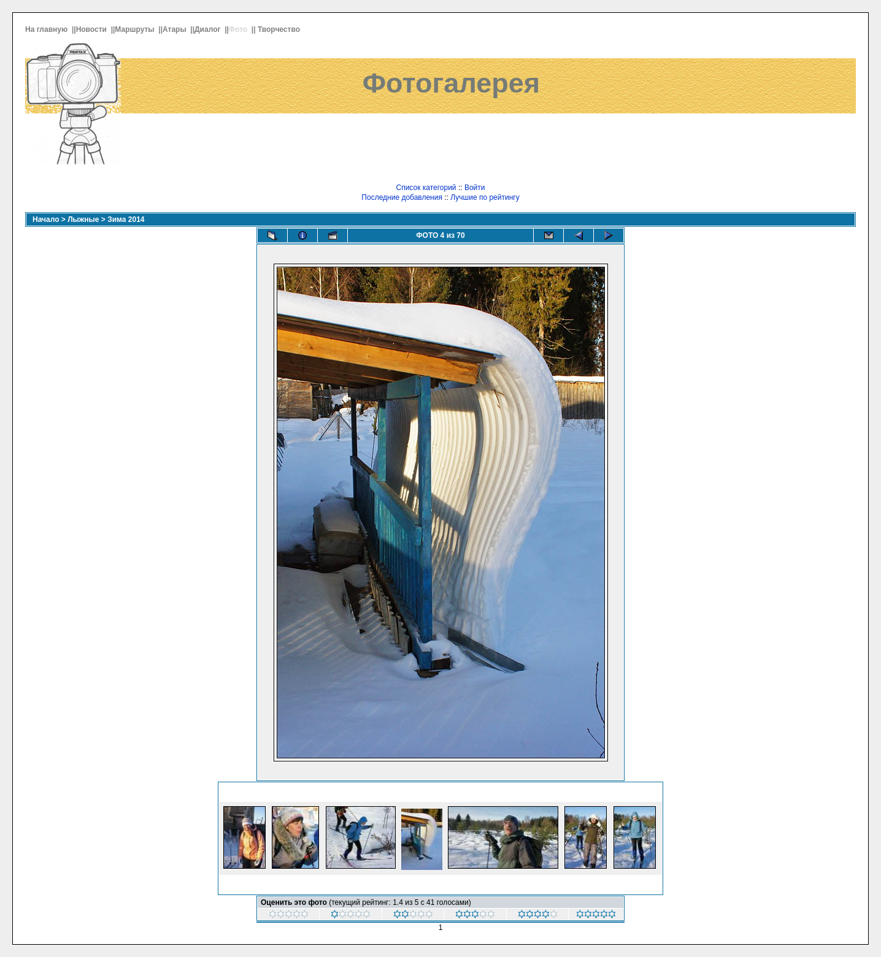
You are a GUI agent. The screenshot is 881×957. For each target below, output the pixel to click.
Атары (175, 29)
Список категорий (426, 187)
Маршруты (135, 29)
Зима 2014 (125, 219)
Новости (92, 29)
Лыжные (83, 219)
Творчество (280, 29)
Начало (46, 219)
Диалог (208, 29)
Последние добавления (401, 197)
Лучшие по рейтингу (484, 197)
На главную (47, 29)
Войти (474, 187)
